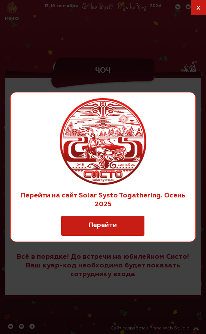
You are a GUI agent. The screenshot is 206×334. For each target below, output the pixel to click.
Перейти (103, 225)
